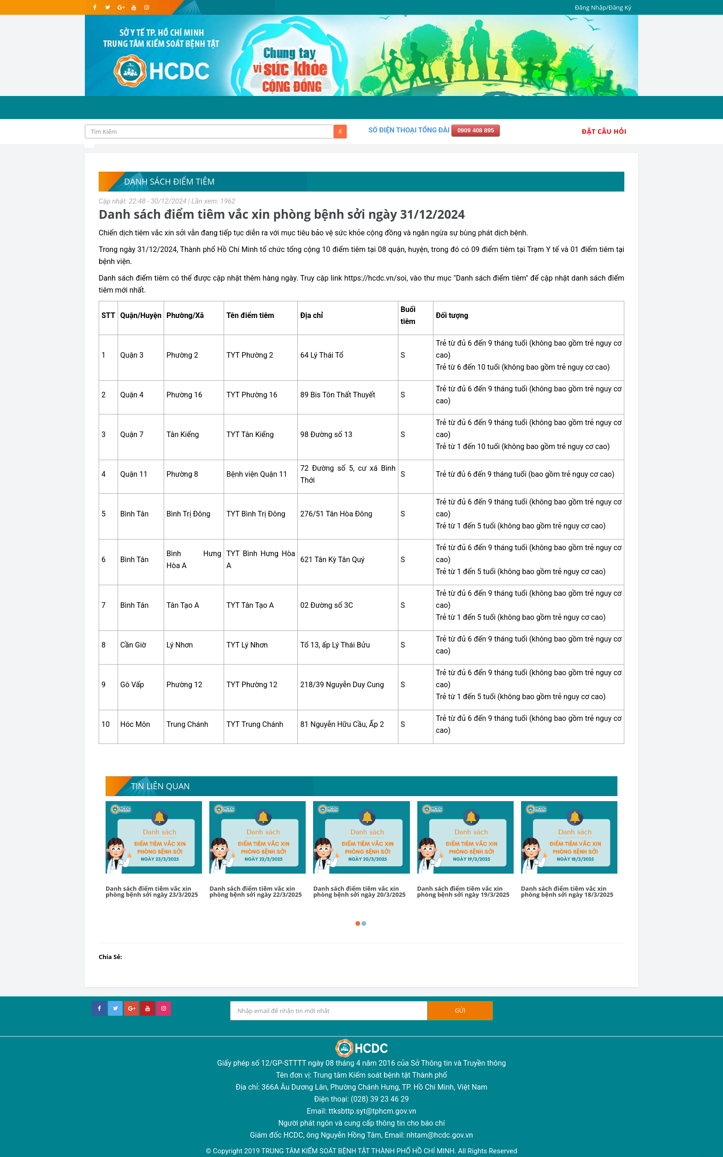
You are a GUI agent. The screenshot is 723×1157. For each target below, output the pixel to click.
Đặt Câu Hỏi (604, 131)
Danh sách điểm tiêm (169, 181)
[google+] (131, 1008)
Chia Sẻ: (110, 957)
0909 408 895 (475, 130)
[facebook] (95, 7)
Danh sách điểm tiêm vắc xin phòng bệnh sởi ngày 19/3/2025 (463, 891)
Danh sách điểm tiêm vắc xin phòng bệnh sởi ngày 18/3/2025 (567, 891)
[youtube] (133, 7)
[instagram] (146, 7)
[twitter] (108, 7)
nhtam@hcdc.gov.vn (439, 1135)
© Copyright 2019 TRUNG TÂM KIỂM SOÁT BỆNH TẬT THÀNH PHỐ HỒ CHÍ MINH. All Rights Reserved (361, 1151)
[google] (121, 7)
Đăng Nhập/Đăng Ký (603, 7)
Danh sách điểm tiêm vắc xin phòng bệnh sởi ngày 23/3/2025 (152, 891)
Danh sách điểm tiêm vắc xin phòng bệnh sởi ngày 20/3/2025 (359, 891)
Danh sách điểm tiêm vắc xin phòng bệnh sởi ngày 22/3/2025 (255, 891)
